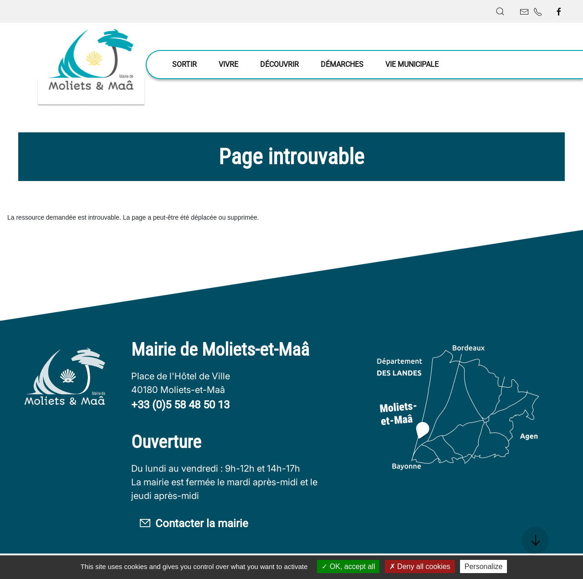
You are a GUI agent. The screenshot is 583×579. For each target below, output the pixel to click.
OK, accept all (348, 566)
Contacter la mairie (193, 523)
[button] (500, 11)
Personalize (484, 566)
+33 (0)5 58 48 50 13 (180, 404)
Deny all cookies (419, 566)
